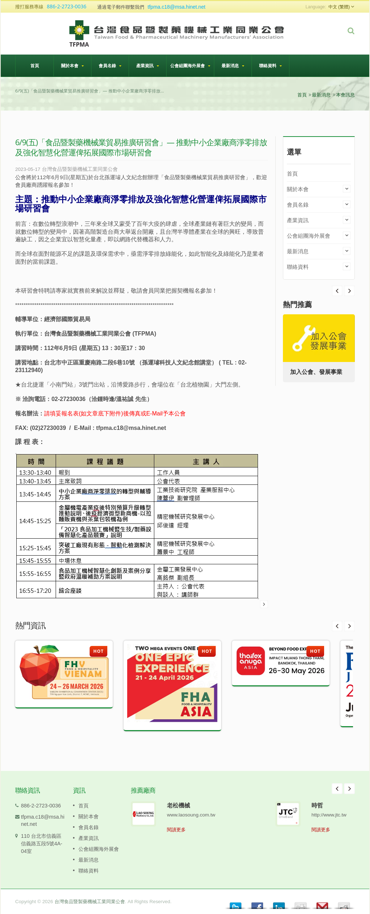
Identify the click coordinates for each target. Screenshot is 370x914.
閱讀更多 (176, 829)
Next (337, 290)
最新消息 (232, 66)
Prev (349, 290)
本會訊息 (345, 95)
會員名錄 (110, 66)
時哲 (317, 805)
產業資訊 (147, 66)
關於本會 (72, 66)
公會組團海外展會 (190, 66)
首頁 (34, 65)
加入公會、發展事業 (316, 372)
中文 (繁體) (339, 6)
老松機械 (178, 805)
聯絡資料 (270, 66)
